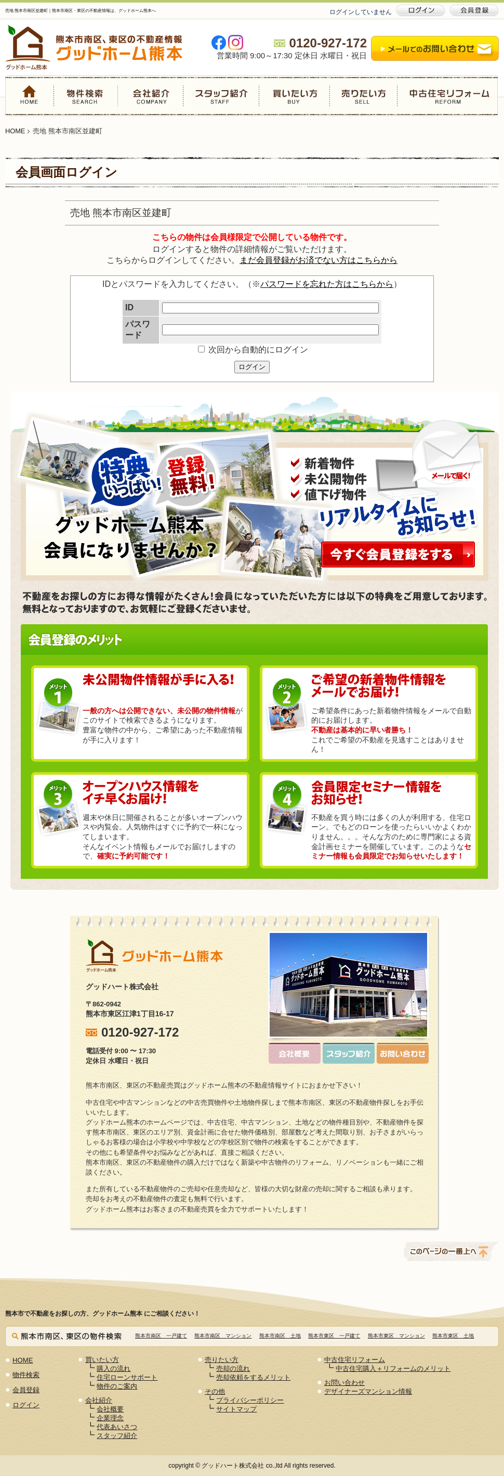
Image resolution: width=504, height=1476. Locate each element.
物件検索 (86, 95)
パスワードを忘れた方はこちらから (326, 284)
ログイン (252, 367)
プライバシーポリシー (250, 1400)
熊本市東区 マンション (396, 1336)
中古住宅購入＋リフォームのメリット (393, 1368)
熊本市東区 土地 (453, 1336)
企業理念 (110, 1418)
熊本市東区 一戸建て (334, 1336)
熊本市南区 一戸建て (161, 1336)
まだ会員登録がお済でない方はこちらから (318, 260)
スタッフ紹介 (221, 95)
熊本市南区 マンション (222, 1336)
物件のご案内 (117, 1386)
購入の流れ (113, 1368)
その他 (215, 1391)
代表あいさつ (117, 1427)
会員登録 (25, 1390)
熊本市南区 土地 (280, 1336)
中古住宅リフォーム (447, 95)
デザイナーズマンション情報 (368, 1391)
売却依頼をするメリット (253, 1377)
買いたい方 (294, 95)
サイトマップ (236, 1409)
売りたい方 (363, 95)
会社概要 (110, 1409)
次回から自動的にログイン (253, 349)
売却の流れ (233, 1368)
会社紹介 (150, 95)
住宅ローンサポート (127, 1377)
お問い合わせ (344, 1382)
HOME (29, 95)
